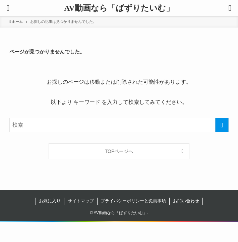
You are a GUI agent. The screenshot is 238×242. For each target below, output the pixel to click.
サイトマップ (81, 200)
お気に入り (50, 200)
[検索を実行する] (222, 125)
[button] (230, 8)
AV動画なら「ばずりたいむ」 (119, 8)
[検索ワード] (118, 125)
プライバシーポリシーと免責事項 (133, 200)
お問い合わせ (186, 200)
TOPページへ (119, 151)
